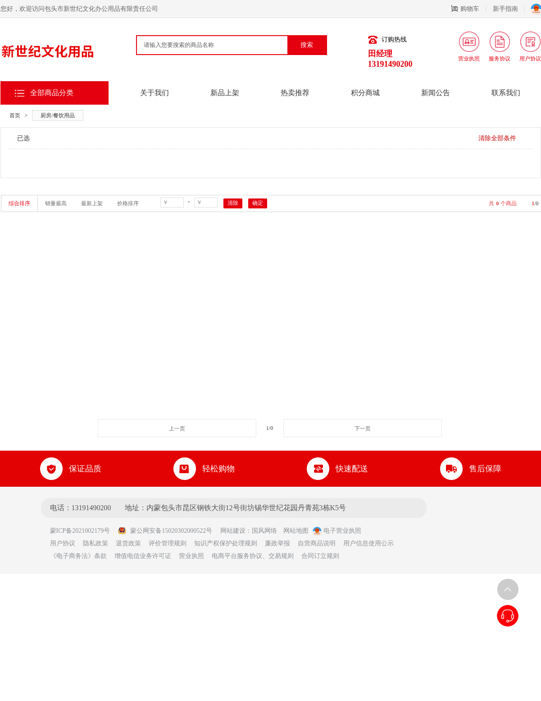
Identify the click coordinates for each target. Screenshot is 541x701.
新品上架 (224, 93)
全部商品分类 (51, 93)
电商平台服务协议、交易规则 (253, 556)
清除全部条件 (497, 138)
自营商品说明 (317, 543)
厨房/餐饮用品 (57, 115)
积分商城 (365, 93)
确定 (257, 203)
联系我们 (505, 93)
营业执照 (191, 556)
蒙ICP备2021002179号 (83, 530)
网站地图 (296, 530)
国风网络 (264, 530)
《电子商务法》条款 (78, 556)
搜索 (306, 45)
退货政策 (128, 543)
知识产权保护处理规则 (225, 543)
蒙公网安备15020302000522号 (165, 530)
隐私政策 (95, 543)
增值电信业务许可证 (142, 556)
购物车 (468, 8)
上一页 (177, 428)
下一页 (363, 428)
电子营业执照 (337, 530)
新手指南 (509, 8)
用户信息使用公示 (368, 543)
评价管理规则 (167, 543)
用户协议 (62, 543)
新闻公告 (435, 93)
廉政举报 (277, 543)
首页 (14, 115)
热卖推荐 (295, 93)
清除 (232, 203)
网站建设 (232, 530)
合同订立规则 (320, 556)
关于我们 (154, 93)
